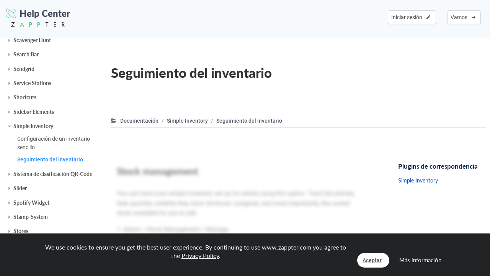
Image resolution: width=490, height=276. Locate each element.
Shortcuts (24, 97)
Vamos (463, 17)
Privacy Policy (200, 255)
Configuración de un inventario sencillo (53, 143)
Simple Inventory (33, 126)
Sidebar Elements (33, 111)
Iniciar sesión (411, 17)
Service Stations (32, 83)
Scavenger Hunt (32, 40)
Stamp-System (30, 217)
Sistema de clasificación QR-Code (52, 174)
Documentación (139, 121)
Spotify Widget (31, 202)
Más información (420, 259)
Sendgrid (23, 69)
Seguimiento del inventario (50, 159)
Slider (20, 188)
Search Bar (26, 54)
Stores (20, 231)
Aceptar (372, 260)
